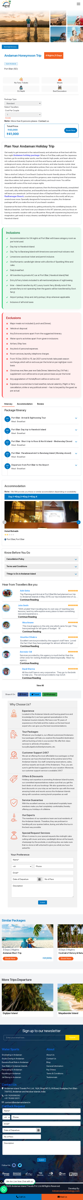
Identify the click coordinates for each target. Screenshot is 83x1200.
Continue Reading (29, 600)
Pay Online (51, 1070)
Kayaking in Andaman (11, 1073)
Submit (42, 902)
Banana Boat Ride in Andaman (15, 1062)
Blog (48, 1062)
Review (40, 404)
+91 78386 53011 (12, 1098)
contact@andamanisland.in (17, 1102)
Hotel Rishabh (11, 531)
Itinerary (8, 404)
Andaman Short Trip (12, 953)
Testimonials (51, 1077)
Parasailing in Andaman (12, 1070)
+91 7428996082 (12, 1095)
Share (23, 694)
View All (40, 685)
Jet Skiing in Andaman (11, 1077)
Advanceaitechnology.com (66, 1191)
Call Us (20, 1197)
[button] (4, 522)
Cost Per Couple (12, 110)
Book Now (70, 130)
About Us (50, 1055)
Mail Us (62, 1197)
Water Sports (10, 1049)
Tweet (35, 694)
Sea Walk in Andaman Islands (14, 1066)
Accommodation (24, 404)
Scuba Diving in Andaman (13, 1058)
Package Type (10, 99)
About (50, 1049)
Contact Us (51, 1058)
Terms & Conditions (54, 1073)
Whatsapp (49, 694)
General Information (54, 1066)
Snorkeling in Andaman (12, 1055)
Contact (42, 121)
